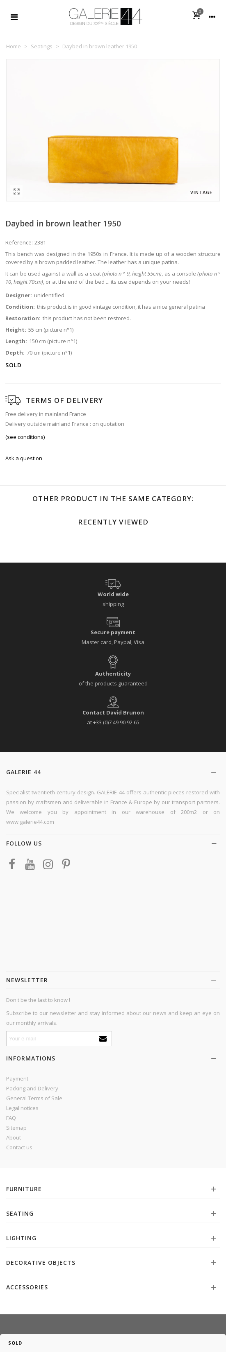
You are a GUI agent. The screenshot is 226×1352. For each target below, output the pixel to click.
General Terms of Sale (34, 1098)
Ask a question (23, 458)
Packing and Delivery (32, 1088)
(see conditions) (25, 437)
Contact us (19, 1147)
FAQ (11, 1117)
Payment (17, 1078)
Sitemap (16, 1127)
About (13, 1137)
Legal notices (22, 1108)
